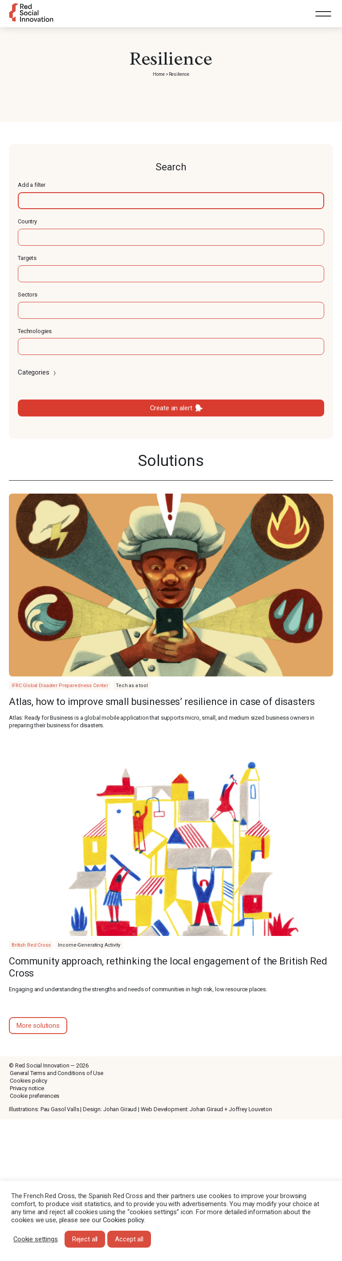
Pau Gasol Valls (60, 1109)
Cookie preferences (34, 1095)
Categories (37, 372)
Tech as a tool (132, 685)
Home (158, 74)
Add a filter (31, 184)
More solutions (38, 1026)
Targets (27, 258)
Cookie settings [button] (35, 1239)
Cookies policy (28, 1080)
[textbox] (171, 200)
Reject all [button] (85, 1239)
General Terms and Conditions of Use (56, 1073)
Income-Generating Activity (89, 945)
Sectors (27, 294)
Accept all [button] (129, 1239)
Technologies (35, 331)
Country (27, 221)
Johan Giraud (120, 1109)
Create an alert (171, 408)
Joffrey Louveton (250, 1109)
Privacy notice (27, 1088)
